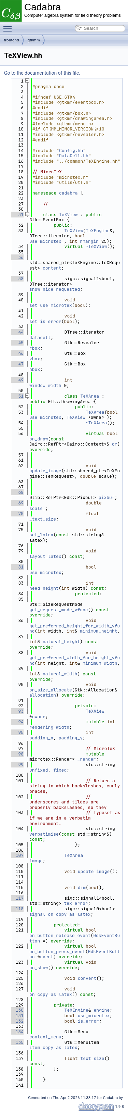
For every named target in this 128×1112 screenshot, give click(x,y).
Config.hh (71, 150)
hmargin (89, 241)
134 (17, 1032)
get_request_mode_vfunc (58, 610)
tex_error (76, 903)
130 (17, 1010)
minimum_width (100, 663)
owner (38, 717)
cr (114, 444)
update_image (45, 471)
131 (17, 1016)
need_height (44, 588)
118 (17, 909)
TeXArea (89, 396)
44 (17, 332)
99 (17, 764)
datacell (40, 337)
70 (17, 513)
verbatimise (44, 834)
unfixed (38, 770)
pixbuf (107, 497)
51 (17, 396)
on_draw (38, 439)
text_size (92, 1058)
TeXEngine (98, 231)
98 (17, 754)
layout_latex (45, 556)
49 (17, 380)
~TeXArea (96, 423)
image (36, 861)
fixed (60, 770)
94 (17, 722)
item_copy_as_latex (53, 1047)
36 (17, 257)
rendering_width (49, 727)
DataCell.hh (73, 156)
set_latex (41, 535)
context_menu (45, 1037)
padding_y (71, 738)
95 (17, 732)
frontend (11, 40)
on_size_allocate (50, 690)
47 (17, 364)
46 (17, 353)
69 (17, 503)
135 (17, 1042)
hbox (34, 369)
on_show (38, 968)
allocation (42, 695)
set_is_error (45, 321)
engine (102, 1010)
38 (17, 279)
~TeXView (96, 246)
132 (17, 1021)
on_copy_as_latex (50, 994)
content (52, 268)
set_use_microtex (50, 305)
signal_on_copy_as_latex (59, 914)
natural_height (61, 642)
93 (17, 711)
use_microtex (45, 417)
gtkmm (34, 40)
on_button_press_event (57, 951)
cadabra (68, 193)
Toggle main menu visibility (9, 25)
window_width (45, 385)
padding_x (41, 738)
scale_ (37, 508)
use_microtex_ (46, 241)
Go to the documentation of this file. (42, 73)
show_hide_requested (54, 289)
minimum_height (98, 631)
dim (82, 887)
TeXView (68, 214)
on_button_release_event (59, 935)
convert (87, 978)
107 (17, 855)
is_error (88, 1021)
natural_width (60, 674)
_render (86, 759)
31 (17, 214)
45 (17, 343)
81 (17, 567)
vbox (34, 359)
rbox (34, 348)
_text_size (42, 519)
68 (17, 492)
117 (17, 898)
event (46, 957)
